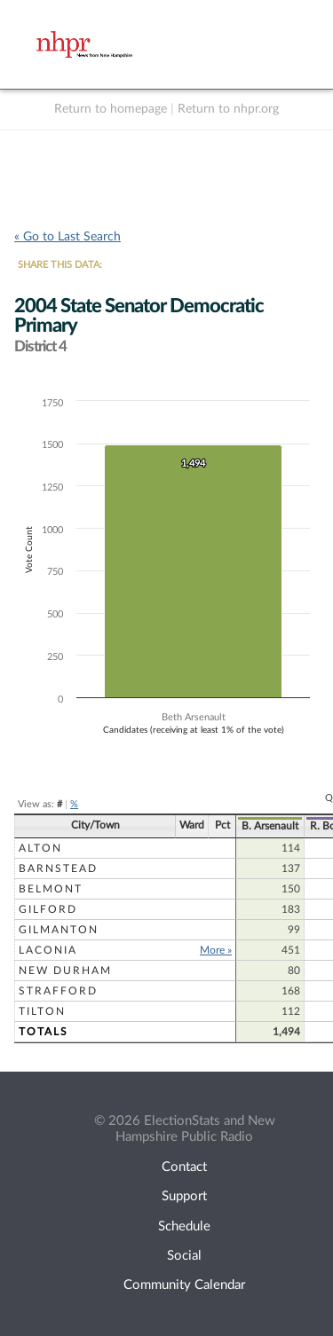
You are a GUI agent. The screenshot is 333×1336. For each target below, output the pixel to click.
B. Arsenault (270, 826)
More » (216, 950)
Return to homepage (110, 109)
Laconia (48, 950)
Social (184, 1255)
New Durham (65, 970)
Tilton (42, 1011)
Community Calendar (184, 1285)
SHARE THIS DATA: (60, 265)
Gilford (48, 909)
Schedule (184, 1226)
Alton (40, 848)
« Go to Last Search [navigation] (67, 237)
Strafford (58, 991)
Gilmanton (59, 929)
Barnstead (58, 868)
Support (184, 1196)
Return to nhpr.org (228, 109)
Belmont (51, 889)
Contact (184, 1167)
